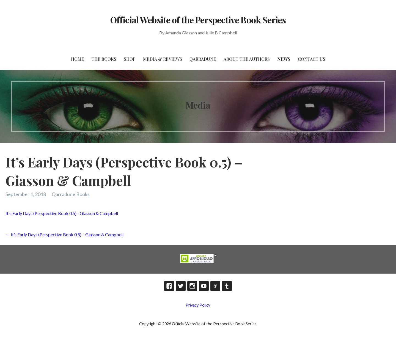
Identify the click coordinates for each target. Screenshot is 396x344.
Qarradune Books (71, 194)
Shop (130, 59)
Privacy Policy (198, 305)
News (283, 59)
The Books (104, 59)
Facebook (169, 286)
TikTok (215, 286)
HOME (77, 59)
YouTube (204, 286)
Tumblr (227, 286)
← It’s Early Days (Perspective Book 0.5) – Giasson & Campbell (64, 234)
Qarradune (202, 59)
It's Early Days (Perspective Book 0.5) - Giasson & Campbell (62, 213)
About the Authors (247, 59)
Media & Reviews (162, 59)
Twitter (181, 286)
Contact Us (311, 59)
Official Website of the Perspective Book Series (198, 20)
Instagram (192, 286)
